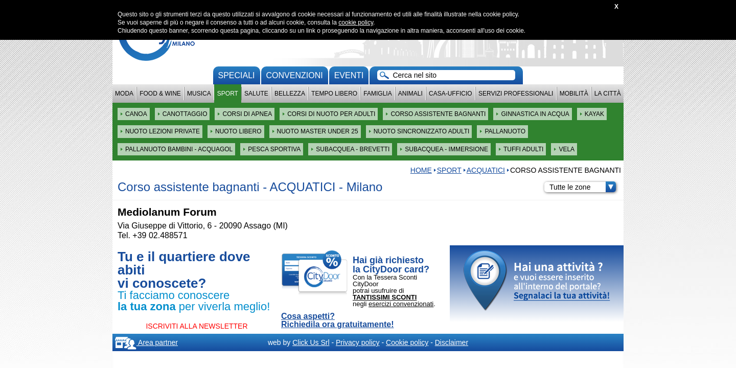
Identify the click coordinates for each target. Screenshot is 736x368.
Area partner (146, 342)
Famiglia (377, 93)
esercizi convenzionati (401, 304)
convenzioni (294, 75)
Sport (227, 93)
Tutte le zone (582, 187)
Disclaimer (451, 342)
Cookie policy (407, 342)
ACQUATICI (486, 170)
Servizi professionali (515, 93)
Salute (256, 93)
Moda (124, 93)
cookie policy (355, 22)
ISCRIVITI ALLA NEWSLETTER (196, 326)
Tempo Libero (334, 93)
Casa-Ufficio (450, 93)
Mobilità (574, 93)
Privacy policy (358, 342)
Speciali (236, 75)
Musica (199, 93)
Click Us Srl (310, 342)
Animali (410, 93)
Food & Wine (160, 93)
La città (607, 93)
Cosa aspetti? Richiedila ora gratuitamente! (337, 320)
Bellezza (289, 93)
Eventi (349, 75)
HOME (421, 170)
